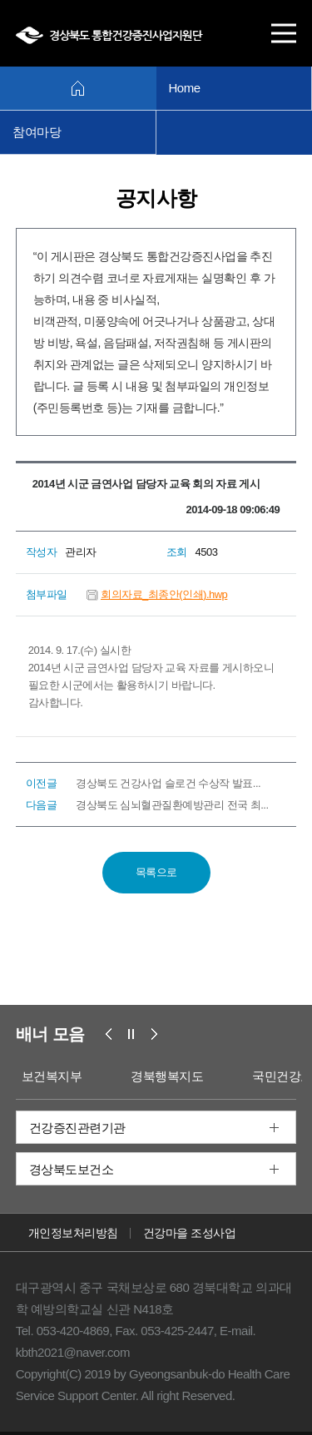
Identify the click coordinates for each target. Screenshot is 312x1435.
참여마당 (36, 132)
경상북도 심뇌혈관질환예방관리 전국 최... (172, 805)
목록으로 (156, 872)
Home (185, 88)
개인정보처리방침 (73, 1233)
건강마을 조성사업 (189, 1233)
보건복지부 (52, 1076)
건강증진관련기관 (77, 1128)
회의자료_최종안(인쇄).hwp (164, 594)
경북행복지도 (167, 1076)
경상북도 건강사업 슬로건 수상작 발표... (168, 783)
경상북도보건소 (71, 1169)
